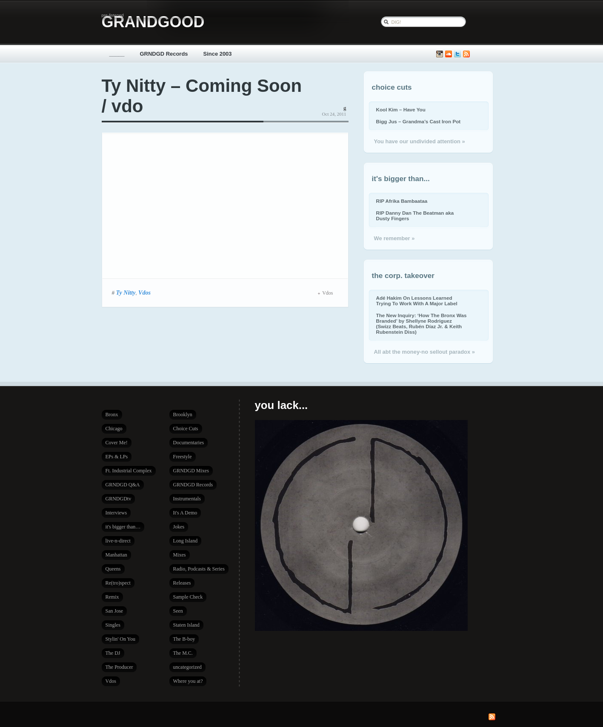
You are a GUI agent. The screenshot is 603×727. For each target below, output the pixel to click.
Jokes (179, 527)
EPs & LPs (117, 457)
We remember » (394, 238)
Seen (178, 611)
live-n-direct (118, 541)
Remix (112, 597)
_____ (117, 54)
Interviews (116, 513)
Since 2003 (217, 54)
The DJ (113, 653)
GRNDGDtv (118, 499)
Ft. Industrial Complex (129, 471)
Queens (113, 569)
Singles (113, 625)
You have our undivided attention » (419, 141)
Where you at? (188, 681)
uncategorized (187, 667)
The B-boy (184, 639)
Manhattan (116, 555)
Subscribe (466, 54)
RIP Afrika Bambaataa (402, 201)
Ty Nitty (126, 292)
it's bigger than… (123, 527)
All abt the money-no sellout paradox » (424, 352)
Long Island (185, 541)
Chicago (114, 429)
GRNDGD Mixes (191, 471)
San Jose (114, 611)
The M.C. (183, 653)
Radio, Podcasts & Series (199, 569)
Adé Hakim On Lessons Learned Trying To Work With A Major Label (416, 300)
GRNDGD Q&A (123, 485)
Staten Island (186, 625)
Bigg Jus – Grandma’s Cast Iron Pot (418, 121)
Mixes (179, 555)
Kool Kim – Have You (401, 109)
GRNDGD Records (164, 54)
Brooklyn (182, 414)
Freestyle (182, 457)
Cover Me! (117, 443)
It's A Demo (185, 513)
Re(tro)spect (118, 583)
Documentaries (188, 443)
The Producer (119, 667)
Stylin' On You (121, 639)
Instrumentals (187, 499)
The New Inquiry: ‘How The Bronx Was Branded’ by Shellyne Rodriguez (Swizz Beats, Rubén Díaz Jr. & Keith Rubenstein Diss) (421, 323)
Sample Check (188, 597)
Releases (182, 583)
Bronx (112, 414)
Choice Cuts (185, 429)
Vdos (144, 292)
